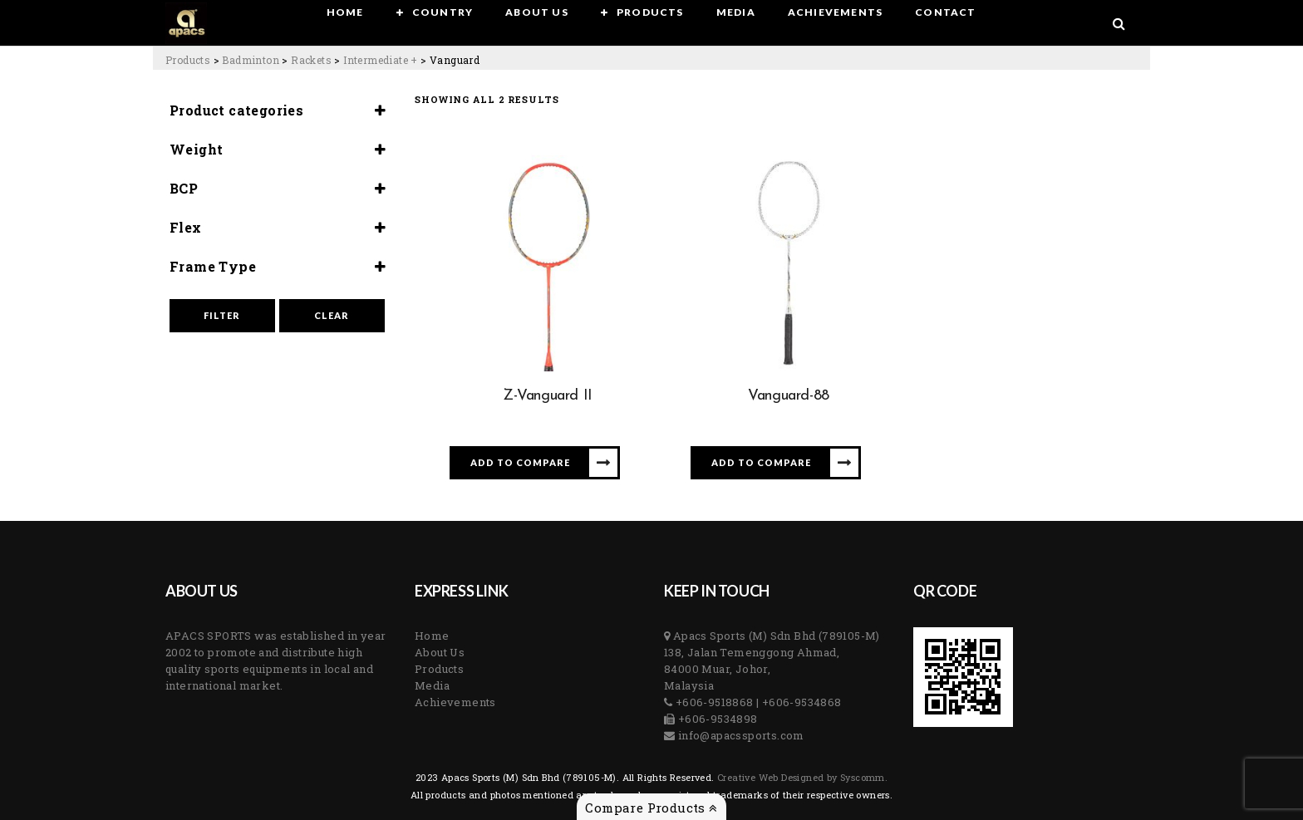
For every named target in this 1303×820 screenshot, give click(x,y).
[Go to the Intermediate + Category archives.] (380, 59)
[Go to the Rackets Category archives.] (311, 59)
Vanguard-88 (788, 396)
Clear (331, 315)
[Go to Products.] (187, 59)
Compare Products (651, 807)
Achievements (455, 702)
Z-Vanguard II (547, 396)
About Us (440, 652)
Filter (222, 315)
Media (432, 685)
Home (432, 635)
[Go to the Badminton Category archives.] (250, 59)
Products (439, 668)
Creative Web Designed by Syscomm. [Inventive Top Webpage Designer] (801, 777)
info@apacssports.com (739, 735)
